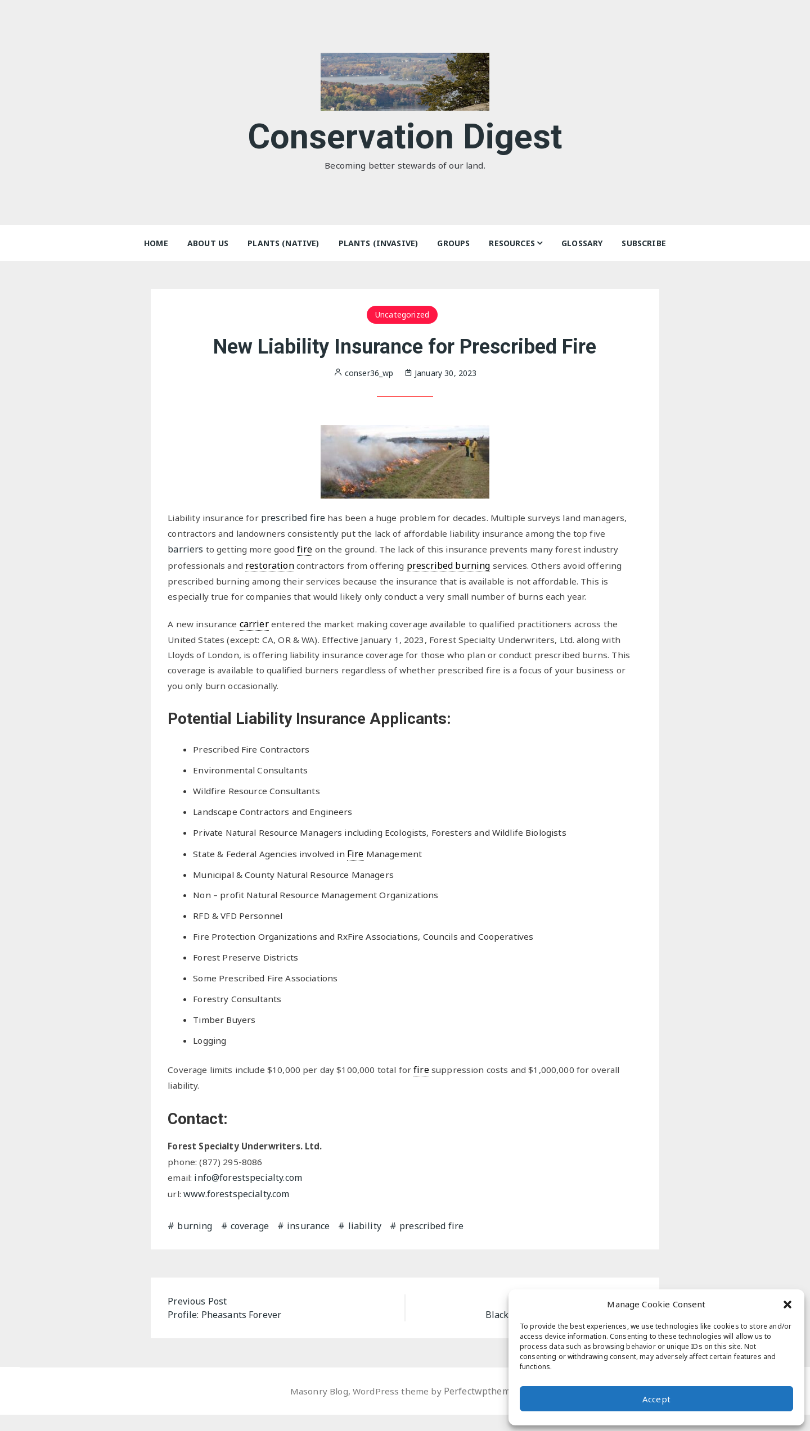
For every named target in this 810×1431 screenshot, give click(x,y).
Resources (511, 243)
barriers (185, 550)
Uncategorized (402, 314)
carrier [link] (256, 626)
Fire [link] (359, 862)
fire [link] (305, 550)
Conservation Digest (405, 134)
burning (194, 1242)
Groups (453, 243)
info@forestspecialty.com (250, 1194)
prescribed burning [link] (452, 566)
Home (156, 243)
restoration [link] (272, 566)
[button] (787, 1304)
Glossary (581, 243)
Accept (656, 1399)
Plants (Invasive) (378, 243)
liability (364, 1242)
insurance (308, 1242)
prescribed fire (298, 517)
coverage (250, 1242)
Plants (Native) (283, 243)
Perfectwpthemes (483, 1407)
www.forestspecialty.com (237, 1210)
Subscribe (643, 243)
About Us (207, 243)
